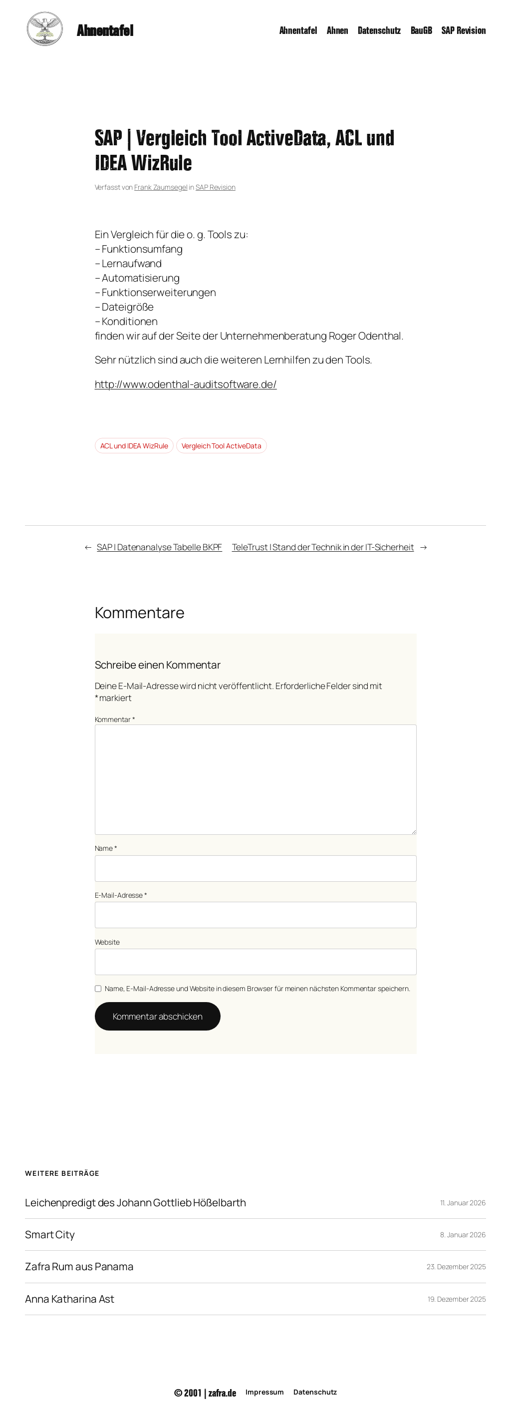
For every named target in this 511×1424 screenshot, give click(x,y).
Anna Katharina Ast (69, 1299)
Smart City (50, 1234)
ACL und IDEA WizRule (134, 445)
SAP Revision (216, 187)
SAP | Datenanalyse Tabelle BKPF (159, 547)
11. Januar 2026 (463, 1202)
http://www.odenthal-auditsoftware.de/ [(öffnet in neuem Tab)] (186, 384)
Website (107, 942)
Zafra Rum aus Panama (79, 1266)
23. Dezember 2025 (456, 1266)
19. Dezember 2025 (457, 1299)
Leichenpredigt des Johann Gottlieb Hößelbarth (135, 1202)
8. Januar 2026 (463, 1234)
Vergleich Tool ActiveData (221, 445)
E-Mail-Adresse (121, 895)
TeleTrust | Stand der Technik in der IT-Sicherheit (323, 547)
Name (106, 848)
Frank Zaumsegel (161, 187)
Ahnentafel (105, 29)
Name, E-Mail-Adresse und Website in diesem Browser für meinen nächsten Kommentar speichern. (257, 988)
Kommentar (115, 719)
